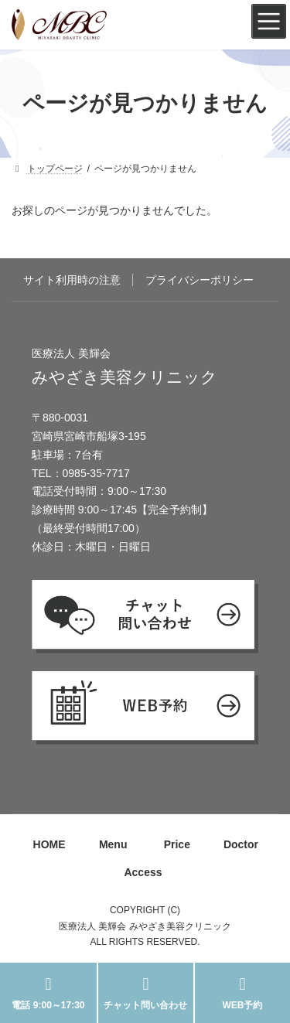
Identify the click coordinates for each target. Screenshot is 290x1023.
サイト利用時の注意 (72, 280)
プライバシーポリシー (199, 280)
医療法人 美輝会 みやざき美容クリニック (145, 926)
